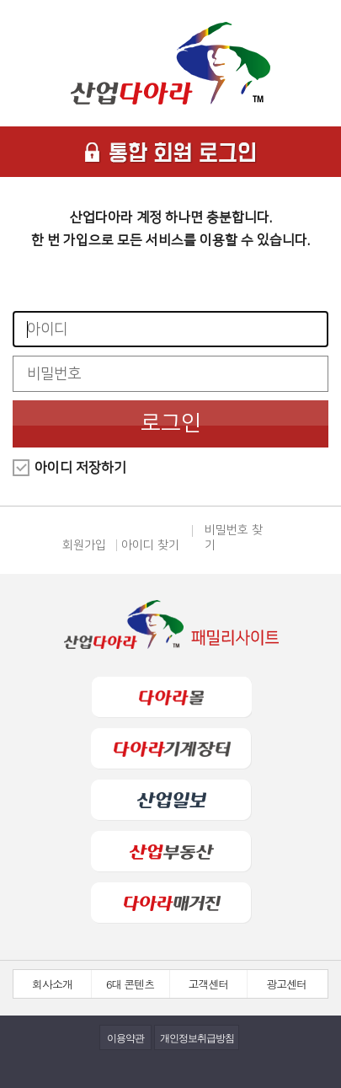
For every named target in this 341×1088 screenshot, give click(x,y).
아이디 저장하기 (80, 467)
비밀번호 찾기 (234, 537)
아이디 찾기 (150, 545)
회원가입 (84, 545)
